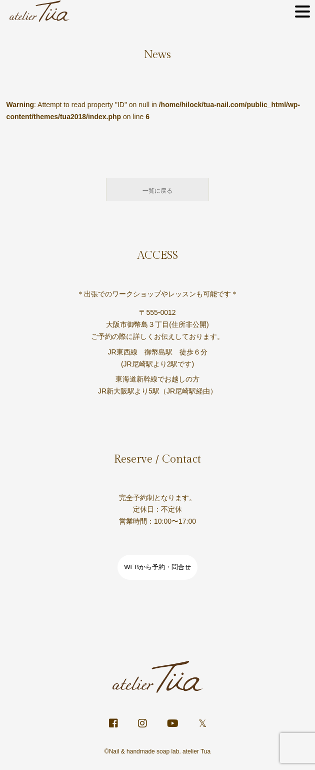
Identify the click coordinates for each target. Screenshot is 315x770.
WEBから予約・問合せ (157, 567)
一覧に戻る (157, 190)
